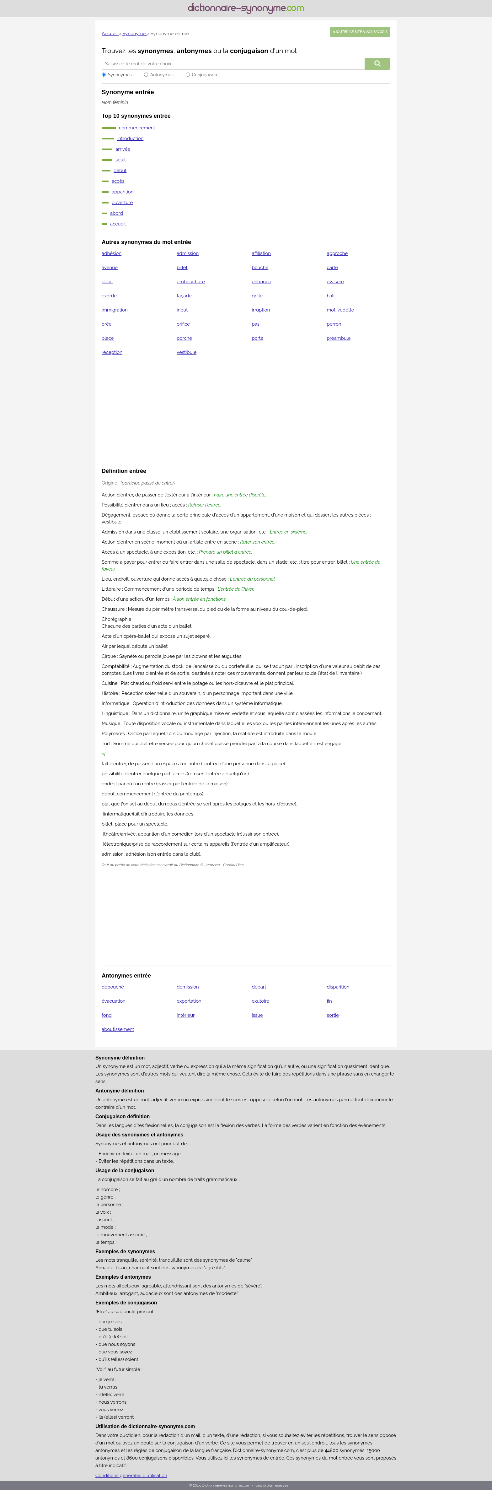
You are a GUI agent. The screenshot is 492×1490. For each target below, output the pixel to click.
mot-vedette (340, 310)
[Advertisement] (246, 412)
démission (188, 987)
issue (257, 1015)
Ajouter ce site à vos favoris (360, 32)
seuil (120, 160)
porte (257, 338)
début (120, 170)
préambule (339, 338)
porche (184, 338)
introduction (130, 138)
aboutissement (118, 1029)
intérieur (186, 1015)
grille (257, 296)
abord (116, 213)
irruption (261, 310)
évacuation (114, 1001)
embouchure (191, 281)
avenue (110, 267)
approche (337, 253)
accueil (118, 224)
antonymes (194, 51)
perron (334, 324)
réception (112, 352)
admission (188, 253)
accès (118, 181)
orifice (183, 324)
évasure (335, 281)
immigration (115, 310)
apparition (122, 192)
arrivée (122, 149)
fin (329, 1001)
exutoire (260, 1001)
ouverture (122, 202)
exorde (109, 296)
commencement (137, 128)
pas (255, 324)
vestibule (186, 352)
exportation (189, 1001)
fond (107, 1015)
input (182, 310)
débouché (113, 987)
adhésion (111, 253)
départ (259, 987)
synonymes (156, 51)
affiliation (261, 253)
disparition (338, 987)
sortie (333, 1015)
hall (331, 296)
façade (184, 296)
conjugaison (249, 51)
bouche (260, 267)
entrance (261, 281)
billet (182, 267)
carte (332, 267)
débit (107, 281)
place (108, 338)
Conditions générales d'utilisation (131, 1475)
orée (107, 324)
